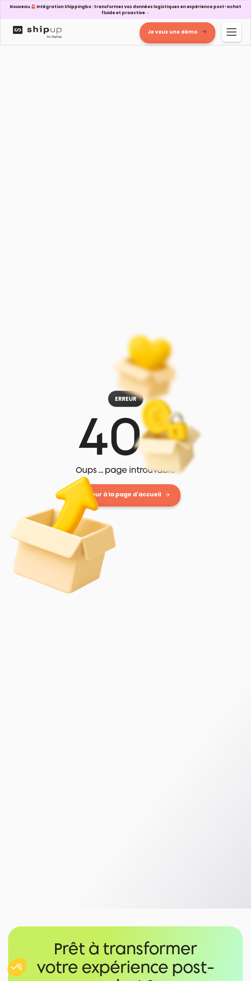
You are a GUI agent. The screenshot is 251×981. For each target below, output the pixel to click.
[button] (230, 32)
